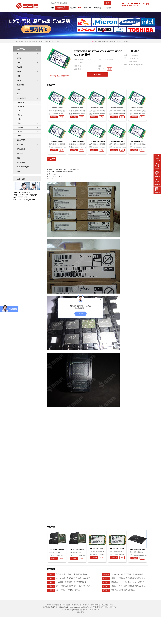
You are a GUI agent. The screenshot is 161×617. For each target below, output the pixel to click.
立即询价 (97, 74)
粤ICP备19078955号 (92, 610)
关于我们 (97, 8)
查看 (109, 69)
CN (144, 4)
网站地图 (80, 612)
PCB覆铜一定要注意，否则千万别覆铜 (66, 582)
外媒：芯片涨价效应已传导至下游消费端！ (123, 578)
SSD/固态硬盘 (33, 41)
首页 (52, 8)
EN (147, 4)
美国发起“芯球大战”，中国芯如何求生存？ (68, 574)
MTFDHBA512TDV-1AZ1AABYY (49, 41)
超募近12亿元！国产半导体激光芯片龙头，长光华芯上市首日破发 (125, 586)
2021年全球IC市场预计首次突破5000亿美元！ (69, 578)
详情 (61, 117)
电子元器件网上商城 (106, 605)
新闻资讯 (87, 8)
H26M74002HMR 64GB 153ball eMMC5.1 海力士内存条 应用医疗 (110, 41)
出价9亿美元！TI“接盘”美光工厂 (64, 590)
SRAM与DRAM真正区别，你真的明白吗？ (123, 574)
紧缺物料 (75, 8)
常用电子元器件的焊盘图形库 (118, 590)
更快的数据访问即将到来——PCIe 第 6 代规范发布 (69, 586)
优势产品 (62, 8)
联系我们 (107, 8)
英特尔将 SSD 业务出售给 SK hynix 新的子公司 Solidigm (125, 582)
